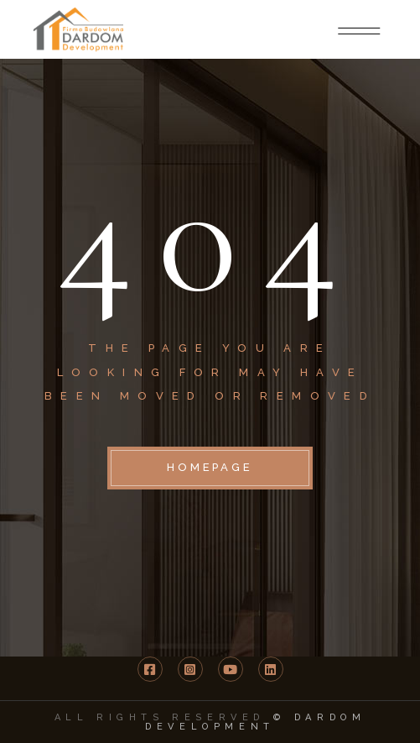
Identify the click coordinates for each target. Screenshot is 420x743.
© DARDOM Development (255, 722)
